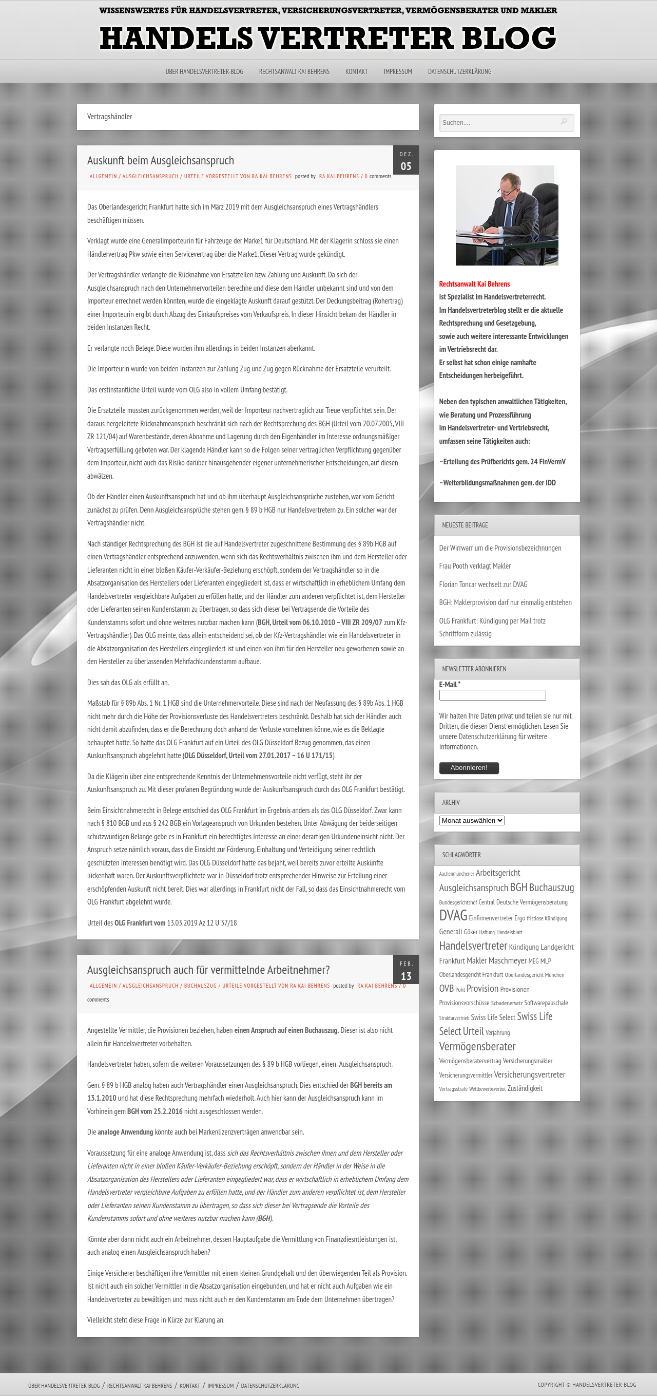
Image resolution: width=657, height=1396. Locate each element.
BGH (263, 1218)
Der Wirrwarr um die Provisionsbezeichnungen (500, 548)
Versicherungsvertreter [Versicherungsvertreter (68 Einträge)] (530, 1074)
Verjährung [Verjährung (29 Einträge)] (498, 1032)
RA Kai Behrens (339, 176)
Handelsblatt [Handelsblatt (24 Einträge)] (509, 932)
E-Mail (450, 684)
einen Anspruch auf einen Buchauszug (286, 1030)
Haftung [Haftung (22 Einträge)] (487, 932)
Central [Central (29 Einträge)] (487, 902)
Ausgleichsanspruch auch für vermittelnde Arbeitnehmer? (208, 969)
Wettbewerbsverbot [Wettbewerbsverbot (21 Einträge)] (487, 1088)
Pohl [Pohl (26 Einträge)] (460, 989)
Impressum (398, 71)
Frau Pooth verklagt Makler (475, 566)
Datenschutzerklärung (459, 71)
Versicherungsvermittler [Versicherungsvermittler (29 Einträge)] (466, 1075)
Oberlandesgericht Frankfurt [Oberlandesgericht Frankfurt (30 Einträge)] (471, 974)
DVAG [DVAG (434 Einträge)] (453, 915)
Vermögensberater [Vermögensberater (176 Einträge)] (477, 1046)
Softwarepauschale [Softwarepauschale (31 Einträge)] (546, 1002)
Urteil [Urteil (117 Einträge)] (473, 1031)
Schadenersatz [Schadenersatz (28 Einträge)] (507, 1002)
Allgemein (103, 176)
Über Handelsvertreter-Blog (204, 71)
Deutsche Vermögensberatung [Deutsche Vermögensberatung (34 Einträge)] (532, 902)
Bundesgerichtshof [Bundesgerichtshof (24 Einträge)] (458, 902)
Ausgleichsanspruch (151, 176)
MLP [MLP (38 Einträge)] (545, 961)
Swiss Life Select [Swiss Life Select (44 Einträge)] (493, 1017)
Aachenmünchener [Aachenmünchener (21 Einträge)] (456, 873)
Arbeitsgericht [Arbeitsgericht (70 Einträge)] (498, 872)
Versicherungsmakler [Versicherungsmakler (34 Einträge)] (528, 1060)
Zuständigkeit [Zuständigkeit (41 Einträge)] (525, 1088)
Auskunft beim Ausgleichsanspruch (160, 160)
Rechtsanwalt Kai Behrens (294, 71)
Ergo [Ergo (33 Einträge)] (519, 917)
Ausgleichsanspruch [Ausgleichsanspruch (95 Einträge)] (474, 887)
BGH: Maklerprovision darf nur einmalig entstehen (505, 602)
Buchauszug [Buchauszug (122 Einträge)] (551, 887)
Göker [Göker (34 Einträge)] (471, 931)
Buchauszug (200, 985)
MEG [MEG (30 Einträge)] (534, 961)
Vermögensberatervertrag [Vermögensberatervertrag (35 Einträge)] (470, 1060)
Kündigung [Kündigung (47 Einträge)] (524, 946)
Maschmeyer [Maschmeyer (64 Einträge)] (508, 960)
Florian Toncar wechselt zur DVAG (483, 584)
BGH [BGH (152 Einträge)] (519, 886)
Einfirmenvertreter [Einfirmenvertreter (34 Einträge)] (491, 917)
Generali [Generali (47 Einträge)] (450, 931)
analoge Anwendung (124, 1132)
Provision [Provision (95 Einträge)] (483, 988)
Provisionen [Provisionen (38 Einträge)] (515, 989)
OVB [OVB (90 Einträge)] (446, 988)
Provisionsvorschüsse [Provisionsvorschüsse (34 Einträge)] (464, 1002)
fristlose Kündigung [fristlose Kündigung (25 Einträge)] (547, 918)
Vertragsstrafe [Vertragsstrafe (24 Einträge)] (453, 1088)
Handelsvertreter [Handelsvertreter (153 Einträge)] (473, 945)
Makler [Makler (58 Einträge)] (477, 960)
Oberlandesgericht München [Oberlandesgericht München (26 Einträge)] (535, 974)
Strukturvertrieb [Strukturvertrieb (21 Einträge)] (454, 1018)
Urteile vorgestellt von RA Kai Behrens (238, 176)
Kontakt (356, 71)
